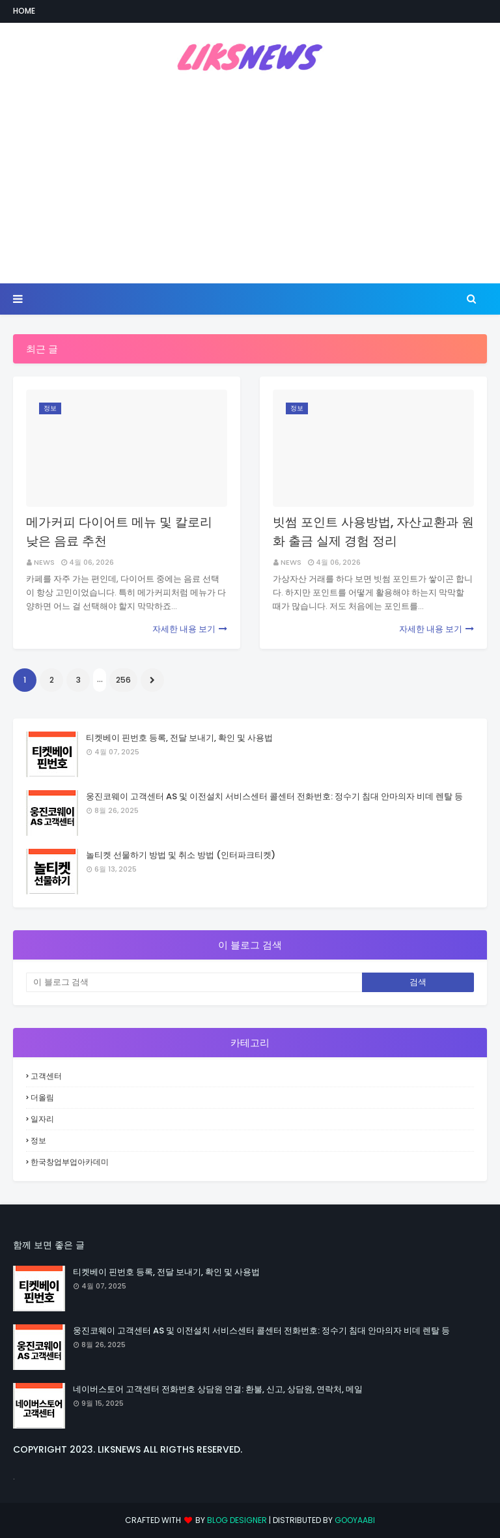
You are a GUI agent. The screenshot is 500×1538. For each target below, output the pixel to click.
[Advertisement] (250, 179)
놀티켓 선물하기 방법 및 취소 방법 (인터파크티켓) (180, 855)
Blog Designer (237, 1520)
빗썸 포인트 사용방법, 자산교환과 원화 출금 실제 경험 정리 (373, 531)
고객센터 (46, 1075)
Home (24, 10)
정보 (38, 1140)
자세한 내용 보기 (183, 629)
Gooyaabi (355, 1520)
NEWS (44, 562)
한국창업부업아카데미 (70, 1161)
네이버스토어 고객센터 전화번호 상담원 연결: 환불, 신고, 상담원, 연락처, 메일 (218, 1389)
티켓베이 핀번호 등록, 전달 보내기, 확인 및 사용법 (179, 738)
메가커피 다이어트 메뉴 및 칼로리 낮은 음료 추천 (119, 531)
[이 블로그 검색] (194, 982)
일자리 (42, 1118)
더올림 (42, 1097)
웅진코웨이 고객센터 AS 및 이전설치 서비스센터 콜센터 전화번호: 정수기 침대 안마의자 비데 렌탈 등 (274, 796)
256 (123, 679)
